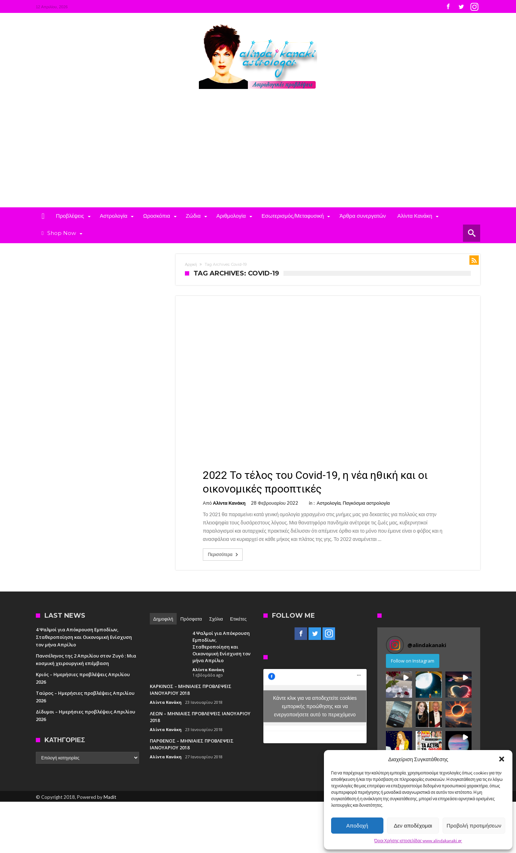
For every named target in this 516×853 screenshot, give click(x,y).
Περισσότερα (223, 554)
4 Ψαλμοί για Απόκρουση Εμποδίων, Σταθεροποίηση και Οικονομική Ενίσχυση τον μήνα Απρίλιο (84, 637)
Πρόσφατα (191, 619)
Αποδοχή (357, 826)
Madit (110, 797)
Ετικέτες (238, 619)
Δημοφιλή (163, 619)
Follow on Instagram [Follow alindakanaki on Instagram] (412, 661)
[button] (501, 759)
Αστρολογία (329, 503)
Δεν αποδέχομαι (413, 826)
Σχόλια (216, 619)
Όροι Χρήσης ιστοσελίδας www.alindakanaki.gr (418, 840)
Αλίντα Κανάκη (229, 503)
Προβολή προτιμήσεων (473, 826)
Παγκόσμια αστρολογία (366, 503)
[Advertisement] (258, 153)
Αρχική (191, 264)
